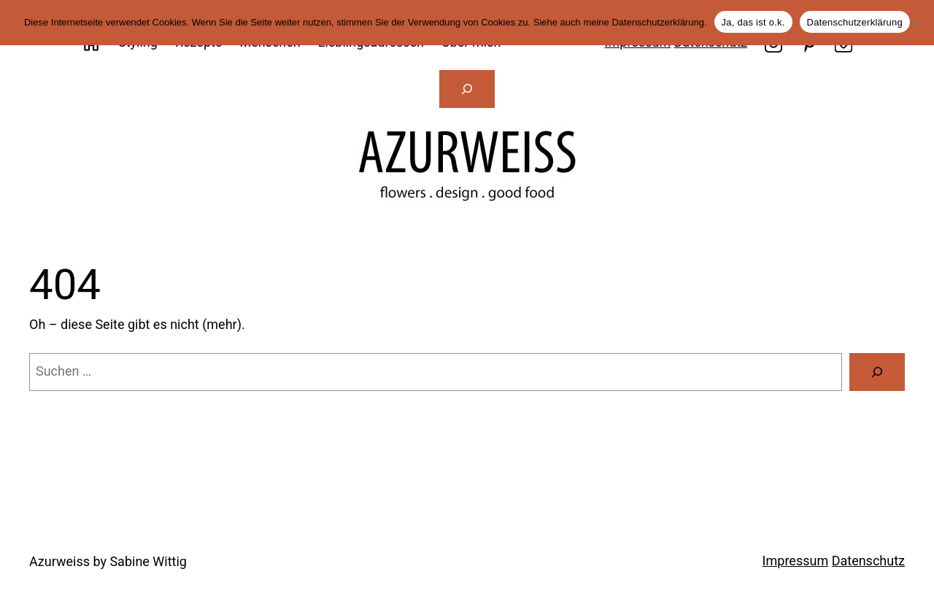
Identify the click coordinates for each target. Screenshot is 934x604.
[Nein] (915, 22)
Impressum (796, 560)
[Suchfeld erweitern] (467, 89)
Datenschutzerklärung (855, 22)
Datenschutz (868, 560)
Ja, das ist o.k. (753, 22)
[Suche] (877, 372)
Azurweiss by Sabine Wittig (108, 561)
